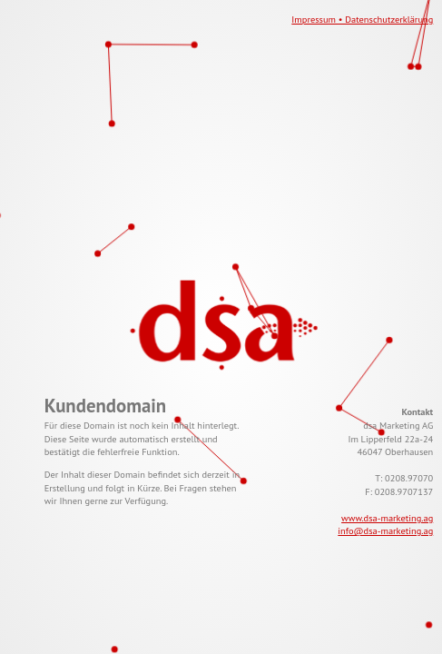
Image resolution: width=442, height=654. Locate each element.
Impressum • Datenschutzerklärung (362, 19)
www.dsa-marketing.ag (387, 517)
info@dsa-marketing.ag (385, 530)
